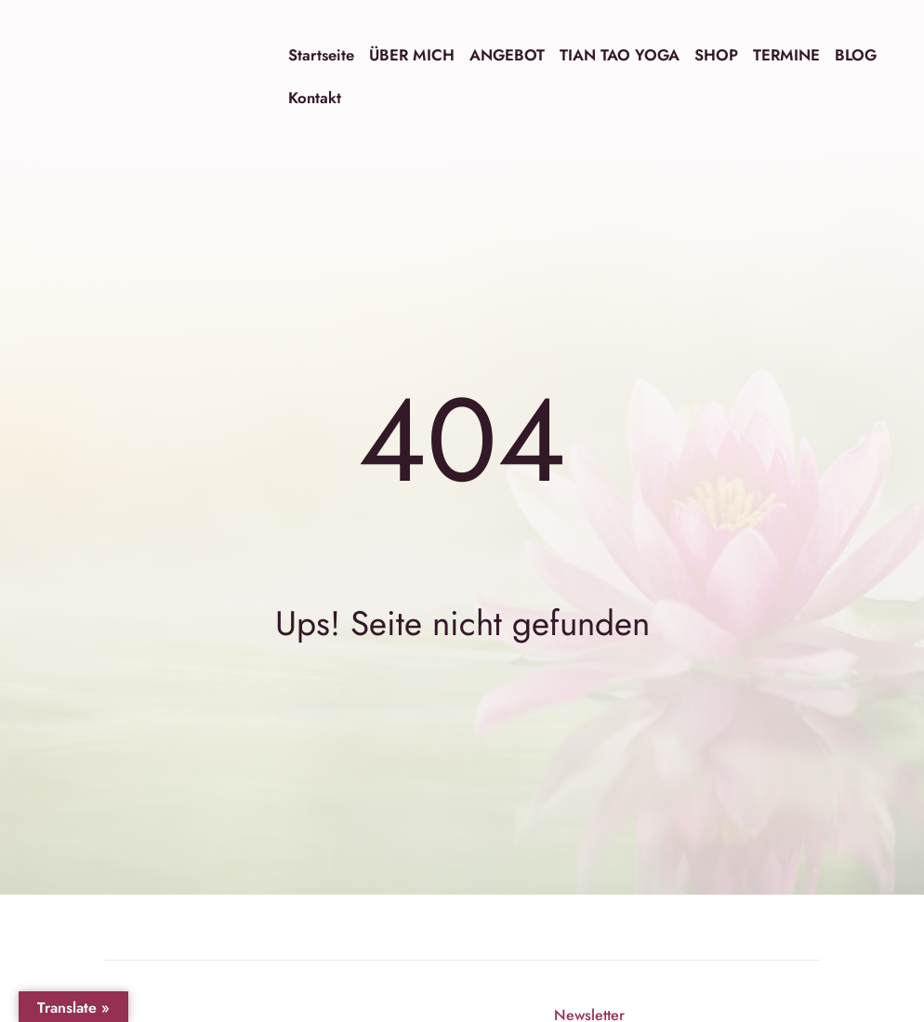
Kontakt (314, 97)
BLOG (856, 55)
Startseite (321, 55)
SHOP (716, 55)
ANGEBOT (507, 55)
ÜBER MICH (412, 55)
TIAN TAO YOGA (620, 55)
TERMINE (786, 55)
